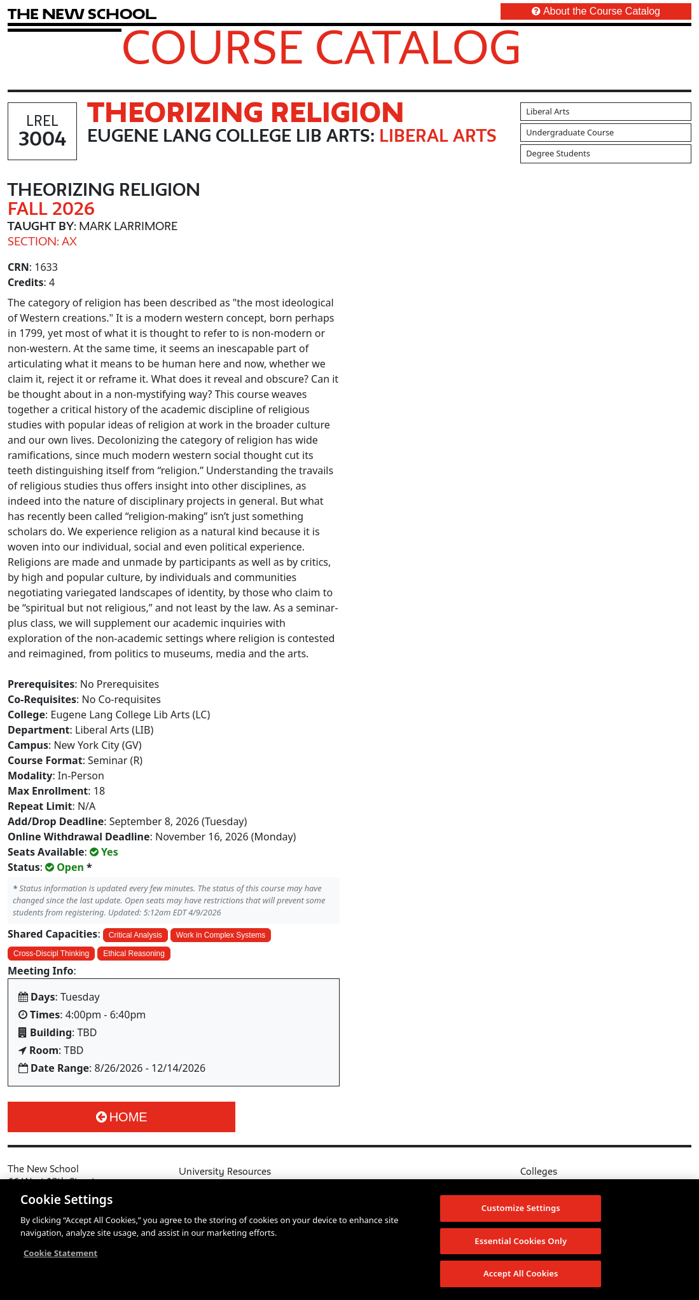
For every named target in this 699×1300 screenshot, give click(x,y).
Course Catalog (321, 46)
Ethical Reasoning (134, 953)
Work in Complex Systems (220, 935)
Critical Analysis (135, 935)
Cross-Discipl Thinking (51, 953)
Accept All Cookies (520, 1274)
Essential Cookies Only (520, 1241)
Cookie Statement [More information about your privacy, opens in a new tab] (60, 1253)
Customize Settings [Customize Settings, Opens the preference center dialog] (520, 1208)
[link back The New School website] (82, 14)
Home (122, 1117)
